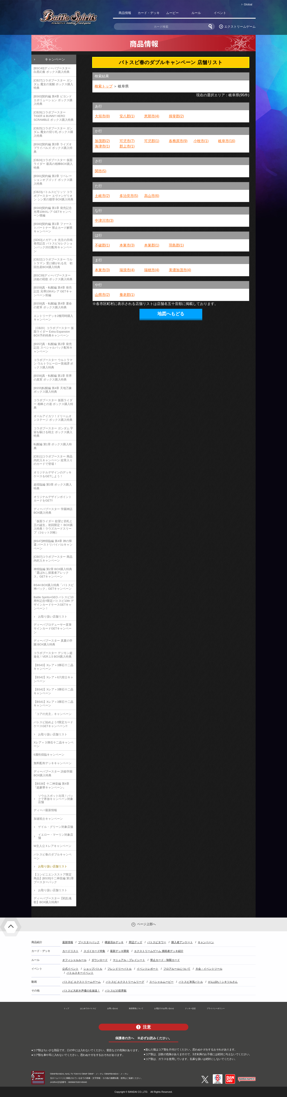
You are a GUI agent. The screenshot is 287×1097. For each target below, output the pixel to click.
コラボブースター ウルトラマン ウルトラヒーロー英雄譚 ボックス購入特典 (53, 363)
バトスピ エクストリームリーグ (125, 981)
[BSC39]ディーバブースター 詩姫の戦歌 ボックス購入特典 (53, 277)
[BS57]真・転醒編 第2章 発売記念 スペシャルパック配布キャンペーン (53, 347)
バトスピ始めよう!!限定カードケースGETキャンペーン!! (53, 724)
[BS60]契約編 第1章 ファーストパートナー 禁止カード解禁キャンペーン (53, 227)
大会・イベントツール (209, 968)
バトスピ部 (244, 14)
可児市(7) (127, 141)
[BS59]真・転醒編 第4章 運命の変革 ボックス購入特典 (53, 305)
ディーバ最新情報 (45, 810)
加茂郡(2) (102, 141)
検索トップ (104, 86)
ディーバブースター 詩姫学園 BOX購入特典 (53, 773)
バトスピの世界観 (115, 990)
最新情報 (67, 942)
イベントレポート (147, 968)
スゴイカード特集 (94, 951)
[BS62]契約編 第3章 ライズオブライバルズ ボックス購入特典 (53, 148)
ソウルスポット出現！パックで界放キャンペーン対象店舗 (55, 799)
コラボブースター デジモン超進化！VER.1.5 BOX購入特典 (53, 654)
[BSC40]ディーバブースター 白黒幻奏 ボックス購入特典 (52, 70)
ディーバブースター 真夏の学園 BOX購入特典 (53, 642)
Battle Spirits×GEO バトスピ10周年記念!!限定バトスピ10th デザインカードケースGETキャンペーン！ (54, 603)
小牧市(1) (201, 141)
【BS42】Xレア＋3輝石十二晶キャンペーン (53, 691)
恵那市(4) (151, 116)
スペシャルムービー (161, 981)
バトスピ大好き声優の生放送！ (81, 990)
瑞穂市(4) (151, 270)
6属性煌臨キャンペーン (49, 754)
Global (248, 4)
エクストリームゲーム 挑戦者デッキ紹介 (158, 951)
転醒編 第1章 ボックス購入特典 (53, 446)
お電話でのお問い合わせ (164, 1008)
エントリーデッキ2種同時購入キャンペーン (53, 317)
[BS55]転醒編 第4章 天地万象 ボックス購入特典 (53, 390)
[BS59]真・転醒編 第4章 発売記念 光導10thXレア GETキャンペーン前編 (53, 291)
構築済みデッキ (114, 942)
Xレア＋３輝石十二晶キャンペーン (54, 744)
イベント (220, 13)
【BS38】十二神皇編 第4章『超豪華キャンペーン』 (51, 785)
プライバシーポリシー (216, 1008)
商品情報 (125, 13)
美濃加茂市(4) (180, 270)
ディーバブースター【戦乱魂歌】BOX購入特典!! (53, 900)
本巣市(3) (127, 245)
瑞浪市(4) (127, 270)
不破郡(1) (102, 245)
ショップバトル (92, 968)
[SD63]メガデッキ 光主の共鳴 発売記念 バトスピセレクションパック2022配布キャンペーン (53, 245)
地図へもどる (170, 313)
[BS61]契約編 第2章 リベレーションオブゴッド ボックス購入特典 (53, 179)
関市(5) (101, 171)
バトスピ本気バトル (191, 981)
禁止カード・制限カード (165, 960)
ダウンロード (99, 960)
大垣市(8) (102, 116)
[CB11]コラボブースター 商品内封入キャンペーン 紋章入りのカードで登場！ (53, 460)
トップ (66, 1008)
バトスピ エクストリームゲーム (81, 981)
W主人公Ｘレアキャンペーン (52, 846)
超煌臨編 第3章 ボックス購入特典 (53, 486)
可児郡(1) (151, 141)
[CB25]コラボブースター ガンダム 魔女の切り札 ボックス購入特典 (53, 132)
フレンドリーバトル (119, 968)
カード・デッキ (149, 13)
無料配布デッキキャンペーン (53, 763)
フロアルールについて (176, 968)
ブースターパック (89, 942)
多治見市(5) (129, 196)
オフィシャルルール (74, 960)
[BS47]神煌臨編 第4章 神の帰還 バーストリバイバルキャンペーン (53, 544)
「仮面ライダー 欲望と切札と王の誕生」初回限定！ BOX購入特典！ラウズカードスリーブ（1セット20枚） (53, 526)
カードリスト (70, 951)
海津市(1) (102, 146)
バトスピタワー (156, 942)
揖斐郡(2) (176, 116)
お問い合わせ (112, 1008)
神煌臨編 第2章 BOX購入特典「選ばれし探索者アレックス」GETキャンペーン (53, 572)
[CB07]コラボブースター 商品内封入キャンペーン (53, 558)
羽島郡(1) (176, 245)
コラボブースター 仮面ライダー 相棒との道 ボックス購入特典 (53, 404)
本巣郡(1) (151, 245)
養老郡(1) (127, 295)
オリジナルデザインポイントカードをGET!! (53, 498)
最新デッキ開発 (119, 951)
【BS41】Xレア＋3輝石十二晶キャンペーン (53, 703)
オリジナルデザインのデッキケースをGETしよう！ (53, 474)
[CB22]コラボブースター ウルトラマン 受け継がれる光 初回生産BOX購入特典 (53, 263)
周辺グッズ (135, 942)
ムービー (172, 13)
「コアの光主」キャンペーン (53, 714)
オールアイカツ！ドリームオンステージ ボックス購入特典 (53, 418)
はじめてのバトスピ (88, 1008)
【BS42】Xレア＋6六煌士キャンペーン (53, 679)
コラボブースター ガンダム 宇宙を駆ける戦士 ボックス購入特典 (53, 432)
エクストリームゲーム (240, 26)
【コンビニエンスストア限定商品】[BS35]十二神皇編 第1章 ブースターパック (54, 878)
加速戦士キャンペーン (48, 818)
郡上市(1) (127, 146)
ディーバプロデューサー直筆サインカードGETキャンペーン (53, 628)
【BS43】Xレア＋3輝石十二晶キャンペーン (53, 667)
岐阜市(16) (226, 141)
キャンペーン (55, 59)
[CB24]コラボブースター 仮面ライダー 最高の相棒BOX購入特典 (53, 163)
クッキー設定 (190, 1008)
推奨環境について (136, 1008)
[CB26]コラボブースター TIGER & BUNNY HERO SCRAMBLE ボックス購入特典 (54, 116)
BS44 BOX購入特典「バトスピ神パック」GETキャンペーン (54, 587)
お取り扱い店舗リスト (52, 616)
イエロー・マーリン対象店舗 (55, 836)
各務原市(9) (178, 141)
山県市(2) (102, 295)
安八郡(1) (127, 116)
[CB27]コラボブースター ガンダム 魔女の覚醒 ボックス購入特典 (53, 84)
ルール (196, 13)
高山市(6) (151, 196)
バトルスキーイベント (80, 972)
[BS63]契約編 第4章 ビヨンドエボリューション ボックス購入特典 (53, 100)
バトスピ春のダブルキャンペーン (53, 856)
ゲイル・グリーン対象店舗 (55, 826)
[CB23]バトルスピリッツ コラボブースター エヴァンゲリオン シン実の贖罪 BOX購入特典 (53, 195)
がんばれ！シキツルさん (223, 981)
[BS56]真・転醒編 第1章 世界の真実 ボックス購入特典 (53, 377)
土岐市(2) (102, 196)
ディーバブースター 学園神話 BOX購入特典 (53, 511)
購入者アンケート (182, 942)
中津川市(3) (104, 220)
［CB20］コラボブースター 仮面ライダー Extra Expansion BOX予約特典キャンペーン (54, 331)
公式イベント (70, 968)
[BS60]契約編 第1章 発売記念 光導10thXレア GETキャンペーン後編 (53, 211)
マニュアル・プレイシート (129, 960)
